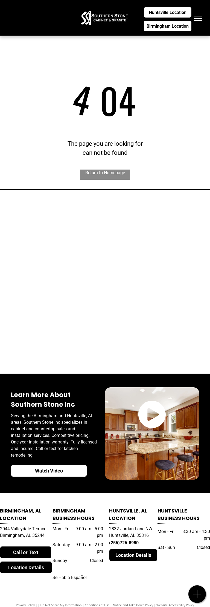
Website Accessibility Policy (175, 605)
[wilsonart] (156, 249)
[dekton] (53, 282)
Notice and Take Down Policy (133, 605)
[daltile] (156, 347)
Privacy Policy (25, 605)
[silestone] (156, 216)
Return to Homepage (105, 172)
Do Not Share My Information (61, 605)
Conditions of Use (97, 605)
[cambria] (53, 216)
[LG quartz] (53, 314)
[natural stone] (53, 347)
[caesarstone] (156, 314)
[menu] (198, 18)
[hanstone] (53, 249)
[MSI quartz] (156, 282)
